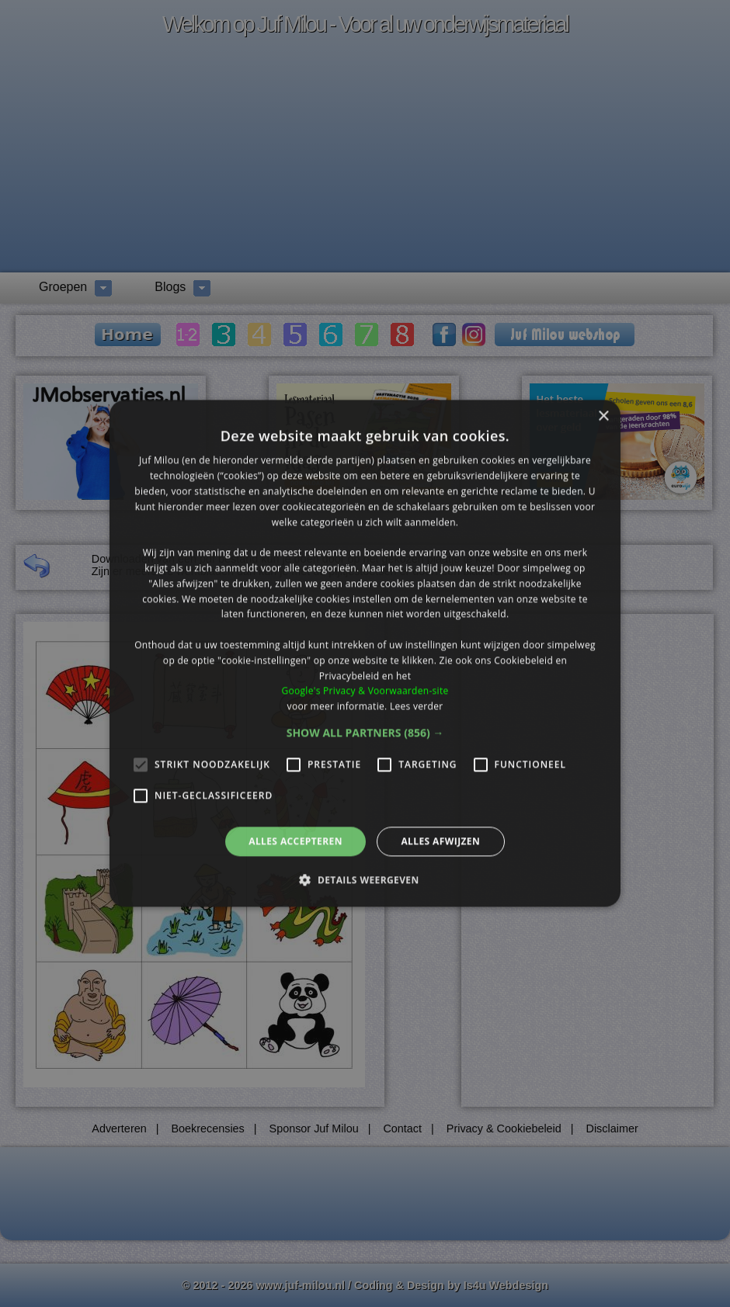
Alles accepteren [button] (295, 841)
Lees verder (416, 705)
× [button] (603, 416)
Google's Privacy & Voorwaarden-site (364, 691)
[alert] (365, 653)
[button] (365, 733)
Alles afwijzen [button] (440, 841)
